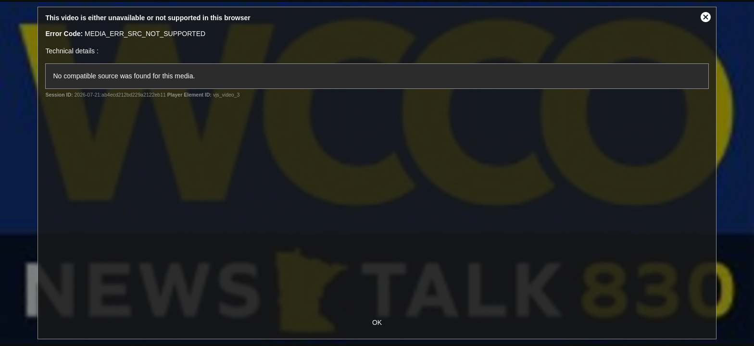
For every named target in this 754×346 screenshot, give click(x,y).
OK (377, 322)
